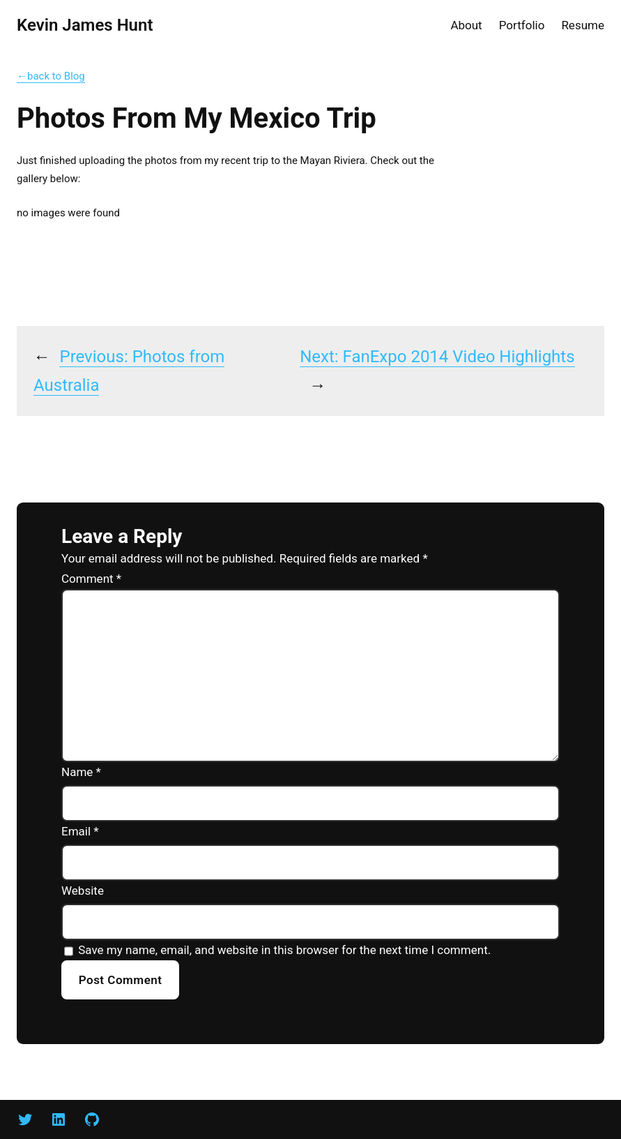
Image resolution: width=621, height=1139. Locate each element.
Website (82, 891)
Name (81, 772)
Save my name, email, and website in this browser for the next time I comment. (284, 950)
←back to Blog (51, 76)
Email (80, 831)
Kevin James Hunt (85, 25)
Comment (91, 579)
